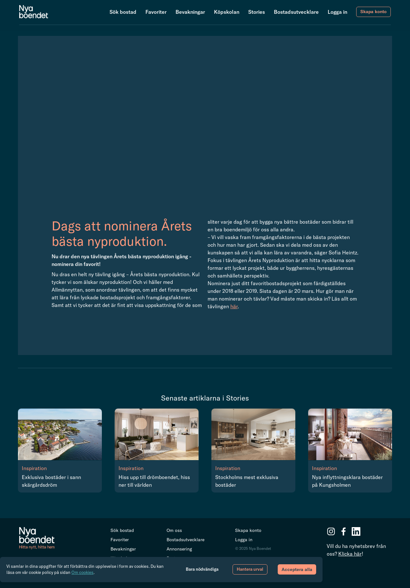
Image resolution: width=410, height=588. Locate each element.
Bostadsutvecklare (296, 12)
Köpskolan (226, 12)
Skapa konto (373, 11)
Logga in (337, 12)
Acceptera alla (297, 569)
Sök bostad (123, 12)
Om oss (174, 530)
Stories (256, 12)
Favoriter (156, 12)
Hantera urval (250, 569)
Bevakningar (190, 12)
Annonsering (179, 549)
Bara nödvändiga (202, 569)
